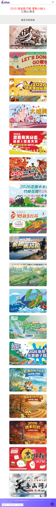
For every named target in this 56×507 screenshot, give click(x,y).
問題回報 (4, 504)
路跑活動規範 (12, 504)
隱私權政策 (20, 504)
